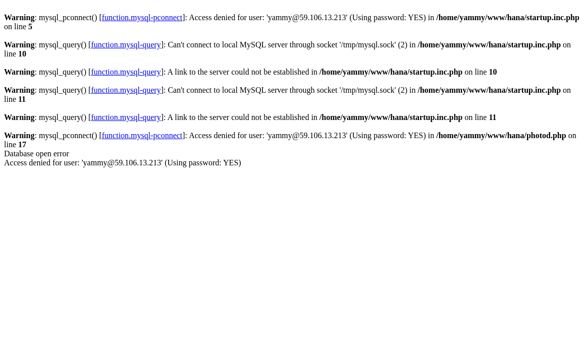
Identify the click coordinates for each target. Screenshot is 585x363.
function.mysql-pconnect (142, 17)
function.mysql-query (126, 44)
